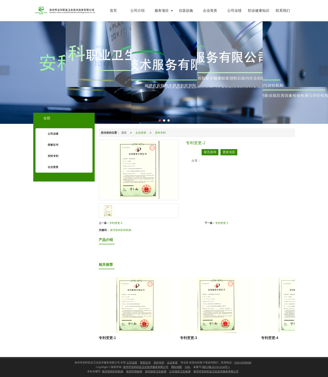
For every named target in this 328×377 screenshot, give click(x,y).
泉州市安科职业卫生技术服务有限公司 (145, 367)
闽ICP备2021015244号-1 (216, 367)
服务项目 (162, 10)
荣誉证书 (49, 145)
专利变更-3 (115, 223)
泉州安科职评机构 (120, 230)
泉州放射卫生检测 (155, 371)
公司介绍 (137, 10)
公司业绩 (234, 10)
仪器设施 (186, 10)
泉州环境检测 (134, 371)
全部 (46, 118)
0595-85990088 (242, 362)
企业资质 (210, 10)
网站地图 (176, 367)
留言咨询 (210, 152)
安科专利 (160, 132)
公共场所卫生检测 (180, 371)
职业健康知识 (258, 10)
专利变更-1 (221, 223)
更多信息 (229, 152)
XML (188, 367)
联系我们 (283, 10)
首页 (113, 10)
